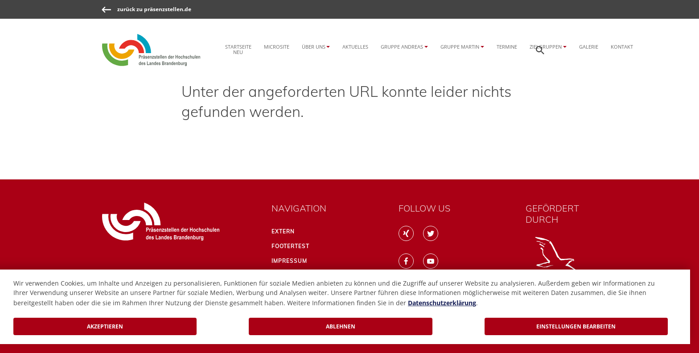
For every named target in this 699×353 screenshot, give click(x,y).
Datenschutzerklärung (442, 303)
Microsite (276, 46)
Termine (507, 46)
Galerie (588, 46)
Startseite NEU (238, 49)
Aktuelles (355, 46)
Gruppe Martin (459, 46)
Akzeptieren (105, 326)
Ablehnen (340, 326)
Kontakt (622, 46)
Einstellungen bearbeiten (576, 326)
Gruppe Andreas (402, 46)
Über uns (313, 46)
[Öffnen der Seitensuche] (540, 50)
